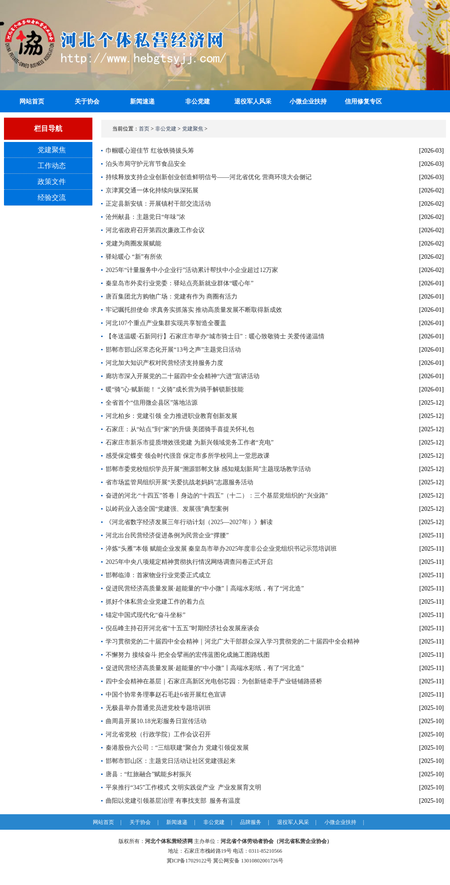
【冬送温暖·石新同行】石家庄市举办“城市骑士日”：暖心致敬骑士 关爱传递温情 (215, 336)
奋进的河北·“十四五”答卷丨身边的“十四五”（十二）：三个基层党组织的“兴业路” (217, 495)
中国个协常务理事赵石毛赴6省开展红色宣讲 (166, 694)
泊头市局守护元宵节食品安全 (146, 164)
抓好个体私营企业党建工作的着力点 (155, 601)
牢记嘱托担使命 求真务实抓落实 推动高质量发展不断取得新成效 (194, 309)
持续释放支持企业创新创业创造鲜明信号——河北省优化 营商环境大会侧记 (209, 177)
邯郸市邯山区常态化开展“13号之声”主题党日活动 (173, 349)
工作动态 (52, 165)
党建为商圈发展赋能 (133, 243)
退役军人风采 (252, 101)
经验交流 (52, 197)
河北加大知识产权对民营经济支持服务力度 (164, 363)
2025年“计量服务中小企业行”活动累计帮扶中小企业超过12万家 (192, 270)
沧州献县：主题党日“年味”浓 (145, 217)
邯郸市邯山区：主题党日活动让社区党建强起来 (171, 761)
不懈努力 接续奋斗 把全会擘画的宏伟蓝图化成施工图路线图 (188, 654)
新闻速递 (142, 101)
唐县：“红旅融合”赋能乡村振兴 (148, 774)
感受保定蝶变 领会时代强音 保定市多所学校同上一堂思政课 (188, 455)
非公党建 (197, 101)
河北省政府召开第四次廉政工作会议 (155, 230)
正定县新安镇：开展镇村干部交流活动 (158, 203)
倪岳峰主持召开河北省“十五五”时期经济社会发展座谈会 (182, 628)
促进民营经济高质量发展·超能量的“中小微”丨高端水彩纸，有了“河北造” (205, 588)
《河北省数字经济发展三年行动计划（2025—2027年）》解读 (189, 522)
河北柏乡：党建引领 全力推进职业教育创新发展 (171, 416)
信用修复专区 (363, 101)
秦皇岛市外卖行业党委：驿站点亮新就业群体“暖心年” (179, 283)
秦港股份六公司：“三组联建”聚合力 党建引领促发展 (177, 747)
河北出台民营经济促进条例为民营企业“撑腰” (167, 535)
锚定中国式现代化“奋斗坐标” (145, 615)
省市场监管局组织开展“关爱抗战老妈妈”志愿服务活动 (179, 482)
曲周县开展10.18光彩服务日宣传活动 (156, 721)
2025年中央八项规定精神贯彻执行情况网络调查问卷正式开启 (189, 562)
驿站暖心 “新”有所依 (134, 256)
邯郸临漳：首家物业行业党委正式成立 (158, 575)
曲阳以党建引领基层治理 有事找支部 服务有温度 (173, 800)
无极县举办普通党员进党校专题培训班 (158, 708)
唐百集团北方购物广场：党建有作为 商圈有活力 (171, 296)
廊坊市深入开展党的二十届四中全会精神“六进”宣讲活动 (182, 376)
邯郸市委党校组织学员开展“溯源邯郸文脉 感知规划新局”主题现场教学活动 (208, 469)
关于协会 (87, 101)
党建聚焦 (52, 149)
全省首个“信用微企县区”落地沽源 (152, 402)
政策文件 (52, 181)
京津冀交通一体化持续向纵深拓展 (152, 190)
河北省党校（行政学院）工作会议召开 (158, 734)
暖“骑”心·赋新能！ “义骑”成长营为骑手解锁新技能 (175, 389)
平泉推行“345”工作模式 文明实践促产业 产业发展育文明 (183, 787)
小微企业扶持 (308, 101)
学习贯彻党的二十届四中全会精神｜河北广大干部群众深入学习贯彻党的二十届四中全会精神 (232, 641)
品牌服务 (250, 822)
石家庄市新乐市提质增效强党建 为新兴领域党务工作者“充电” (190, 442)
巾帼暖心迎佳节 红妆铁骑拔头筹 (150, 150)
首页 (144, 129)
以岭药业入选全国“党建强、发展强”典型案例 (167, 509)
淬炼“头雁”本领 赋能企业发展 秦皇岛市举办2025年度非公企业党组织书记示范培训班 (221, 548)
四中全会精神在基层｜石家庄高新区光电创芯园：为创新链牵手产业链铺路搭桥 (214, 681)
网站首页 (103, 822)
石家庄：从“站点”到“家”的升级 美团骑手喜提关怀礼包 (180, 429)
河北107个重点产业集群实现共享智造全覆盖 (166, 323)
